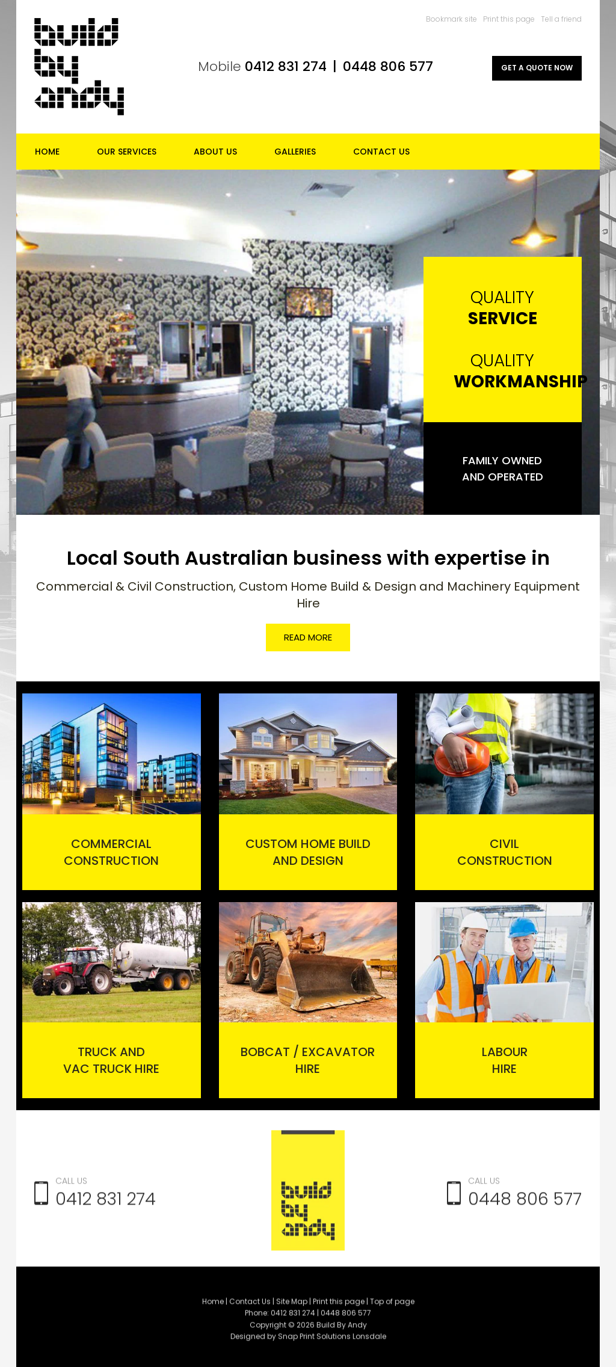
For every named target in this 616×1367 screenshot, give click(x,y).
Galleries (295, 152)
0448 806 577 (388, 66)
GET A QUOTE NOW (537, 68)
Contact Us (381, 152)
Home (47, 152)
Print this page (509, 19)
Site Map (291, 1306)
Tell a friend (561, 19)
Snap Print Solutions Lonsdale (332, 1341)
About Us (215, 152)
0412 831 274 (286, 66)
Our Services (126, 152)
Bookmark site (451, 19)
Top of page (392, 1306)
